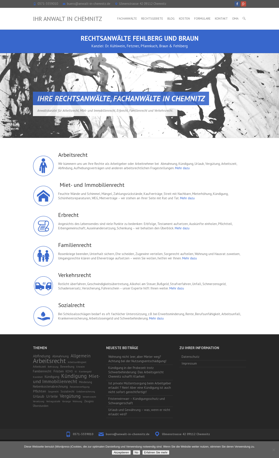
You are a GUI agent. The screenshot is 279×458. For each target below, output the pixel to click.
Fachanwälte (127, 18)
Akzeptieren (121, 452)
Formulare (202, 18)
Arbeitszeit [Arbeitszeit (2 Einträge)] (39, 366)
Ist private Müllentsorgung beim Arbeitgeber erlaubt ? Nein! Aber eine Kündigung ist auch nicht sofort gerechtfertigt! (139, 387)
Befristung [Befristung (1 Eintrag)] (53, 366)
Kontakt (221, 18)
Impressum (189, 363)
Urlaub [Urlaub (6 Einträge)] (38, 396)
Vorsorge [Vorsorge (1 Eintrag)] (66, 401)
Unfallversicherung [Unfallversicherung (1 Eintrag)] (85, 391)
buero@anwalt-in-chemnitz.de (88, 4)
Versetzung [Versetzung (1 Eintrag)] (38, 401)
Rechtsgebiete (152, 18)
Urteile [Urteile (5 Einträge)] (52, 396)
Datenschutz (190, 357)
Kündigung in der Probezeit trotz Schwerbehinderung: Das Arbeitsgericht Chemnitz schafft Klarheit (136, 372)
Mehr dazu (182, 168)
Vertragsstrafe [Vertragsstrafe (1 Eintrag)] (53, 401)
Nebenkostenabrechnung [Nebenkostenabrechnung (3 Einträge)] (50, 386)
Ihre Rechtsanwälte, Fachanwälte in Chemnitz (121, 98)
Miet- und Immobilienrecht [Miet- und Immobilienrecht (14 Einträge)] (66, 378)
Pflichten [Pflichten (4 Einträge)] (39, 391)
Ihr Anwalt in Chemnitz (67, 18)
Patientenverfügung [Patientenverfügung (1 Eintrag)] (80, 386)
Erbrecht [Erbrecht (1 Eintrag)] (80, 366)
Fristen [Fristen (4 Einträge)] (58, 371)
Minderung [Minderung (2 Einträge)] (85, 382)
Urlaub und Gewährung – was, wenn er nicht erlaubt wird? (139, 412)
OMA (235, 18)
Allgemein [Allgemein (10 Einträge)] (80, 356)
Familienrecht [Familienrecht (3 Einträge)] (42, 371)
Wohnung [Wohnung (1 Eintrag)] (77, 401)
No (136, 452)
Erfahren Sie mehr (156, 452)
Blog (171, 18)
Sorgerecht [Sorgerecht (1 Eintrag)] (53, 391)
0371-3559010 (47, 4)
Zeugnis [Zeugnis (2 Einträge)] (89, 401)
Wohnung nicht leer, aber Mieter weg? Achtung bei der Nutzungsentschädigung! (137, 359)
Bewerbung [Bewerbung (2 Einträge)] (67, 366)
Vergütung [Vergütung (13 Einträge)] (70, 396)
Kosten (184, 18)
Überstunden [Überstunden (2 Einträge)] (40, 406)
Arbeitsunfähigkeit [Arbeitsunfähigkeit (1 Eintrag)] (77, 362)
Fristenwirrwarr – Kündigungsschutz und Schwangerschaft (136, 401)
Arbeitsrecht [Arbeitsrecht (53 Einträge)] (49, 361)
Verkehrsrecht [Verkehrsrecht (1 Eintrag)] (89, 396)
